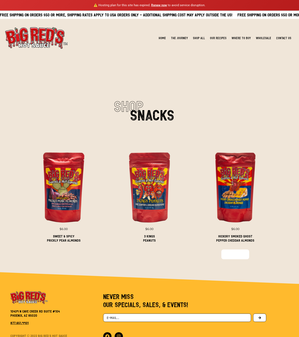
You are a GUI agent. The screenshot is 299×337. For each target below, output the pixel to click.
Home (162, 32)
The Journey (179, 32)
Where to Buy (241, 32)
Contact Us (283, 32)
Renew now (159, 5)
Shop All (199, 32)
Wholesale (263, 32)
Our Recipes (218, 32)
